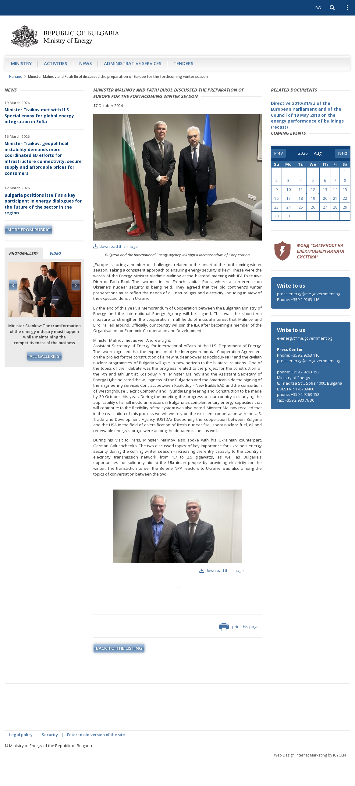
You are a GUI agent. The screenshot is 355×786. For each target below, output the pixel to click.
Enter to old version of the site (96, 760)
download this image (115, 246)
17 (288, 198)
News (85, 63)
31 (288, 216)
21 (335, 198)
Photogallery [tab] (23, 253)
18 (301, 198)
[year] (303, 153)
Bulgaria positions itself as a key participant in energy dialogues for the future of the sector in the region (43, 204)
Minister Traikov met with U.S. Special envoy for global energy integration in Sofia (39, 115)
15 (345, 189)
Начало (16, 76)
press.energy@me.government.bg (308, 293)
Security (50, 760)
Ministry (21, 63)
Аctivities (55, 63)
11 (301, 189)
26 (313, 207)
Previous (13, 285)
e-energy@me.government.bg (304, 338)
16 (276, 198)
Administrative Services (132, 63)
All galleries (44, 356)
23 (276, 207)
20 (325, 198)
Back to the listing (119, 673)
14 (335, 189)
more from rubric (28, 230)
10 (288, 189)
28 (335, 207)
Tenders (183, 63)
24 (288, 207)
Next (76, 285)
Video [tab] (55, 253)
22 (345, 198)
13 (325, 189)
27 (325, 207)
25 (301, 207)
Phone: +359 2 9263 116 (298, 299)
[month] (318, 153)
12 (313, 189)
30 (276, 216)
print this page (239, 652)
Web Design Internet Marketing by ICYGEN (310, 780)
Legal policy (21, 760)
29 (345, 207)
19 (313, 198)
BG (318, 7)
